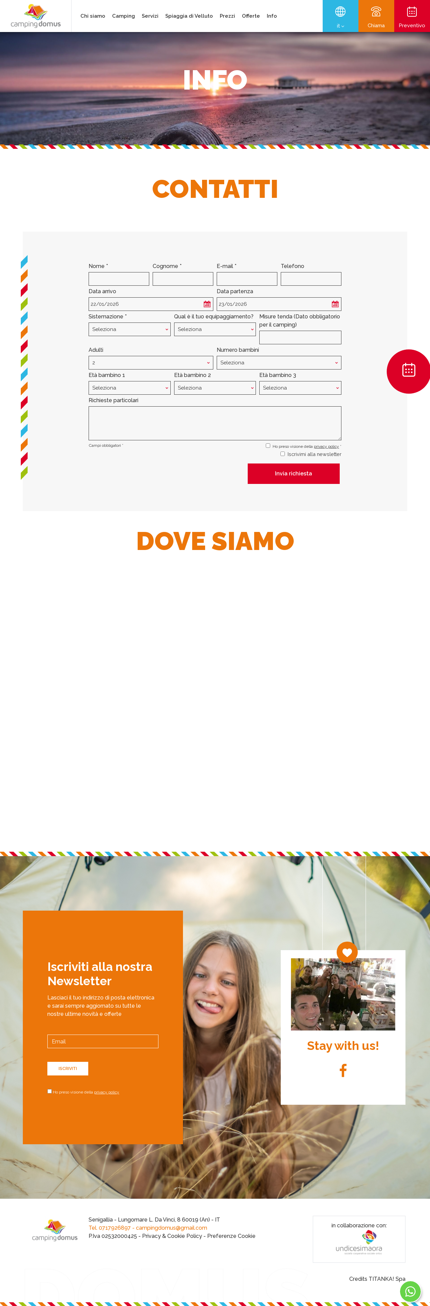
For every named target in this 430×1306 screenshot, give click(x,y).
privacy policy (326, 446)
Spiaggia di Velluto (189, 16)
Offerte (251, 16)
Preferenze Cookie (231, 1236)
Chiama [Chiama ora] (376, 17)
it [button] (340, 26)
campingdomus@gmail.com (171, 1228)
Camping (123, 16)
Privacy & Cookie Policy (172, 1236)
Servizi (150, 16)
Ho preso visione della (86, 1092)
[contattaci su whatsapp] (413, 1291)
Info (272, 16)
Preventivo (412, 17)
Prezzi (227, 16)
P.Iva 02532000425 (113, 1236)
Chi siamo (92, 16)
